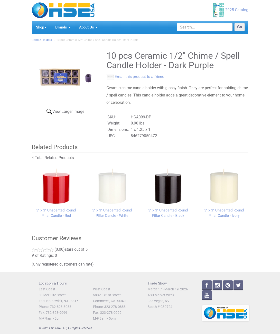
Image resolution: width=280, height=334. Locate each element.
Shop (41, 27)
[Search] (205, 27)
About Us (88, 27)
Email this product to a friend (139, 76)
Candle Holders (42, 40)
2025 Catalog (236, 10)
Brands (62, 27)
